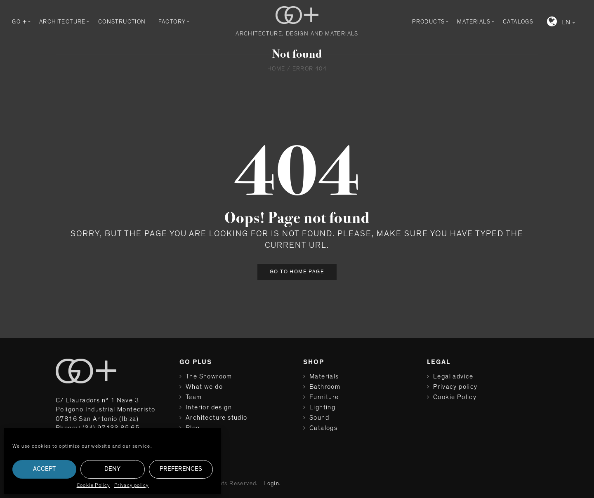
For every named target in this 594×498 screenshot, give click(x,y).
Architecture (62, 22)
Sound (319, 417)
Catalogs (518, 22)
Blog (193, 428)
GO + (19, 22)
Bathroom (324, 386)
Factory (172, 22)
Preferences (181, 469)
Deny (112, 469)
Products (428, 22)
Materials (473, 22)
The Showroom (209, 376)
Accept (44, 469)
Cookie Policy (93, 485)
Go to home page (297, 272)
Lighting (322, 407)
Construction (122, 22)
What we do (204, 386)
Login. (272, 483)
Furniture (324, 397)
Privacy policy (131, 485)
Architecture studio (217, 417)
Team (194, 397)
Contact (198, 438)
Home (276, 69)
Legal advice (453, 376)
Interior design (209, 407)
